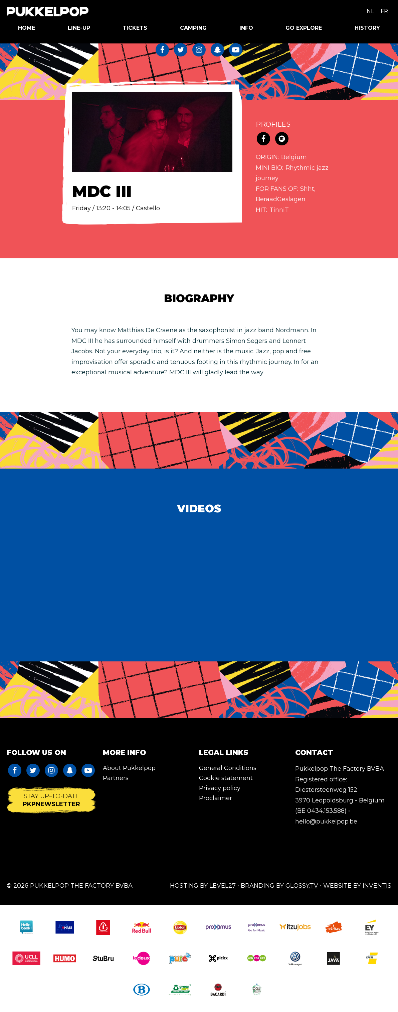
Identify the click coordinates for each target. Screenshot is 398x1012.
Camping (193, 28)
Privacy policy (219, 788)
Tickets (135, 28)
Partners (116, 778)
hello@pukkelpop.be (326, 821)
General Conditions (227, 768)
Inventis (377, 885)
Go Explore (303, 28)
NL (370, 11)
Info (246, 28)
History (367, 28)
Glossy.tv (301, 885)
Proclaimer (215, 798)
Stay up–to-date (51, 800)
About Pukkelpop (129, 768)
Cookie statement (226, 778)
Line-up (79, 28)
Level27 (222, 885)
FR (384, 11)
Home (26, 28)
